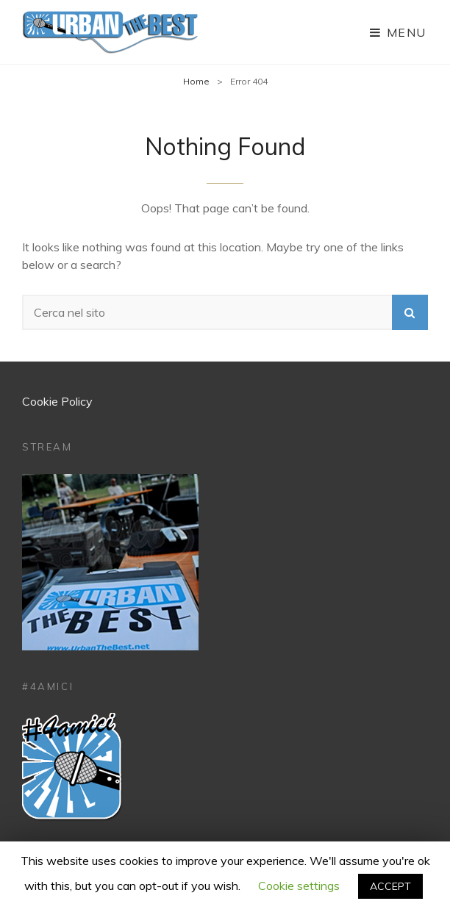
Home (196, 81)
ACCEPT (390, 886)
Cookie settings (299, 885)
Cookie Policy (57, 401)
